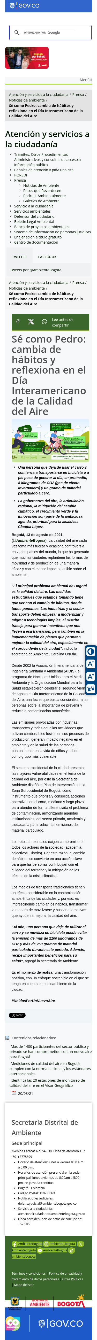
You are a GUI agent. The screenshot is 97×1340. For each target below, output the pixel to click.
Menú (86, 79)
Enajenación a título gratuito (38, 237)
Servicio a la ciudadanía (34, 206)
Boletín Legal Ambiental (34, 221)
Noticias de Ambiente (41, 185)
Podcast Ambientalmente (44, 195)
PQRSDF (21, 175)
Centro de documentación (36, 242)
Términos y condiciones (29, 1273)
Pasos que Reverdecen (42, 190)
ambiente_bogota (59, 1244)
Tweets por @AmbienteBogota (35, 269)
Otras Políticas (72, 1279)
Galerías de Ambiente (41, 200)
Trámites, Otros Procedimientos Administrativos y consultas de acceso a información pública (47, 159)
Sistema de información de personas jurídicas (52, 231)
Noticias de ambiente (27, 100)
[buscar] (49, 32)
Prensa (78, 94)
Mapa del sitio (24, 1285)
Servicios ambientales (32, 211)
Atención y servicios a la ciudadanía (38, 94)
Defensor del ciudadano (34, 216)
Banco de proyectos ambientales (41, 226)
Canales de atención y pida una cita (43, 169)
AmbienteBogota (27, 1244)
